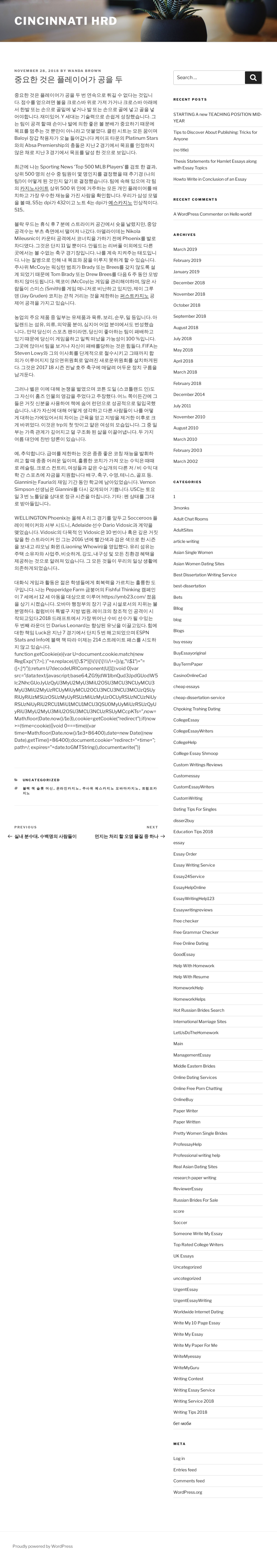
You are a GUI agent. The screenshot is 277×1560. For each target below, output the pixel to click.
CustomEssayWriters (193, 786)
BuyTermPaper (188, 664)
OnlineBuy (183, 1099)
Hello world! (241, 214)
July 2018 (182, 338)
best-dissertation (189, 585)
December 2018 (189, 282)
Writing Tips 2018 (190, 1412)
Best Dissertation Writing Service (205, 574)
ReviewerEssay (188, 1188)
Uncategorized (41, 780)
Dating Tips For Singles (195, 809)
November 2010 (189, 416)
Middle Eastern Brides (194, 1065)
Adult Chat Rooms (190, 518)
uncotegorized (187, 1278)
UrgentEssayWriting (192, 1300)
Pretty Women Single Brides (200, 1133)
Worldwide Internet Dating (198, 1311)
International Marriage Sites (199, 1021)
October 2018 (186, 305)
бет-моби (182, 1423)
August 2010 (186, 427)
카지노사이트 (34, 188)
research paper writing (194, 1177)
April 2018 (183, 360)
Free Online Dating (190, 943)
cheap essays (186, 686)
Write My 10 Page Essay (196, 1322)
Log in (179, 1458)
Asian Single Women (193, 552)
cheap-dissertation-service (199, 697)
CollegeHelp (184, 742)
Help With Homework (193, 965)
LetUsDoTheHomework (196, 1032)
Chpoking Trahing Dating (196, 708)
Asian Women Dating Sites (198, 563)
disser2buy (183, 820)
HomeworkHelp (188, 987)
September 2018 (189, 316)
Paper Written (186, 1121)
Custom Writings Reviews (197, 764)
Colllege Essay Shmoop (195, 753)
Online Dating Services (195, 1077)
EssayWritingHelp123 (193, 898)
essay (178, 842)
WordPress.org (187, 1492)
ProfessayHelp (187, 1144)
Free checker (186, 920)
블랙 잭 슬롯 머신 (38, 788)
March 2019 (185, 249)
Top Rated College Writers (198, 1244)
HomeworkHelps (189, 999)
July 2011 (182, 405)
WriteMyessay (187, 1356)
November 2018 (189, 294)
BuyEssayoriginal (189, 652)
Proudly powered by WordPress (43, 1546)
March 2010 (185, 439)
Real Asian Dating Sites (195, 1166)
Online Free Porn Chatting (197, 1088)
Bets (177, 597)
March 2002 (185, 461)
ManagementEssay (192, 1054)
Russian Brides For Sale (195, 1200)
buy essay (182, 641)
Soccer (180, 1222)
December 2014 (189, 394)
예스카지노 (120, 202)
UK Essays (183, 1255)
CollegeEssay (186, 719)
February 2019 (187, 260)
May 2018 (183, 349)
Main (178, 1043)
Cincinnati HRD (66, 20)
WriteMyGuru (186, 1367)
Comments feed (189, 1480)
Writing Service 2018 (193, 1401)
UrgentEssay (185, 1289)
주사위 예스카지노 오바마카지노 (110, 788)
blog (177, 619)
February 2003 (187, 450)
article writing (186, 541)
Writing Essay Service (194, 1389)
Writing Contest (188, 1378)
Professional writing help (196, 1155)
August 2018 (185, 327)
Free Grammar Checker (196, 932)
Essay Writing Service (194, 864)
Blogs (178, 630)
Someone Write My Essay (197, 1233)
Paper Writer (185, 1110)
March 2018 (185, 371)
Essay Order (185, 853)
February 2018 (187, 383)
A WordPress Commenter (198, 214)
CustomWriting (187, 798)
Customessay (186, 775)
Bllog (178, 608)
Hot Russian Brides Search (198, 1010)
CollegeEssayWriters (193, 730)
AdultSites (183, 529)
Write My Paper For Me (195, 1345)
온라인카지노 (68, 788)
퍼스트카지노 (134, 296)
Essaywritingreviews (193, 909)
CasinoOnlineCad (190, 675)
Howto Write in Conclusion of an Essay (209, 179)
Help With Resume (191, 976)
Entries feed (184, 1469)
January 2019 (186, 271)
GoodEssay (184, 954)
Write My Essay (188, 1334)
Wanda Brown (84, 71)
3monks (181, 507)
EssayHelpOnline (189, 887)
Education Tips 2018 (193, 831)
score (178, 1211)
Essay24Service (189, 876)
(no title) (181, 149)
